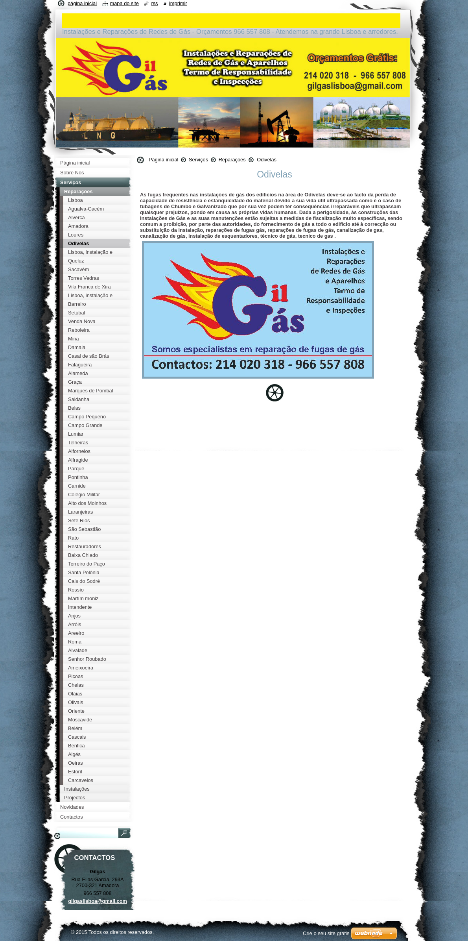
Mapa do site (124, 3)
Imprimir (178, 3)
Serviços (198, 160)
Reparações (232, 160)
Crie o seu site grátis (326, 933)
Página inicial (163, 160)
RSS (154, 3)
